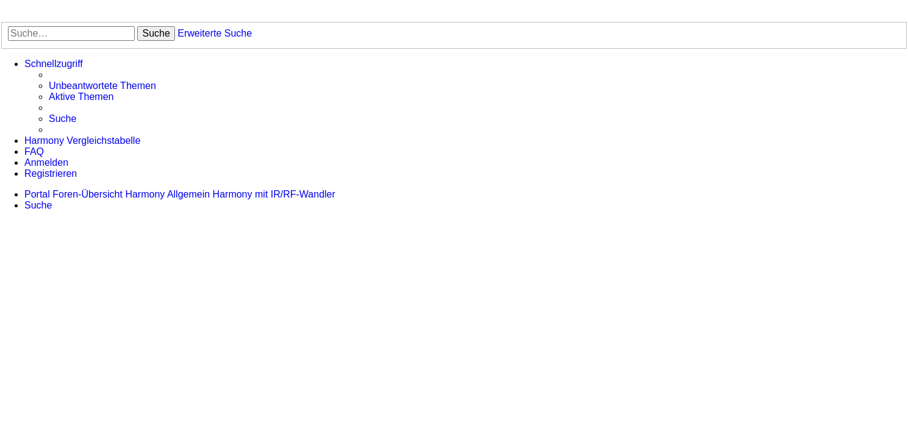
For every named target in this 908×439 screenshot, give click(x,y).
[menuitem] (102, 85)
